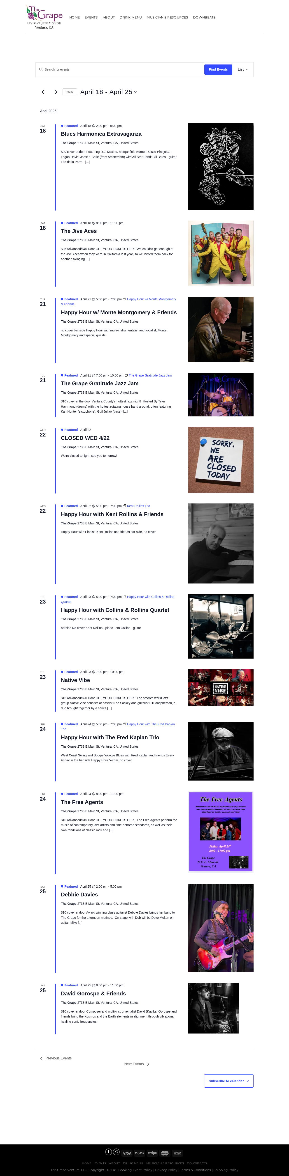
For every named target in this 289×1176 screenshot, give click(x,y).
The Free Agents (82, 802)
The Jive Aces (79, 231)
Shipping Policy (226, 1170)
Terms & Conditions (195, 1170)
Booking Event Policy (135, 1170)
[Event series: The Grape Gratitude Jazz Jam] (148, 375)
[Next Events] (56, 92)
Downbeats (204, 17)
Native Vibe (75, 680)
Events (91, 17)
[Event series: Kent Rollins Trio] (136, 506)
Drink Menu (131, 17)
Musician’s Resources (167, 17)
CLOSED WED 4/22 (85, 438)
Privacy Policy (166, 1170)
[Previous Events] (43, 92)
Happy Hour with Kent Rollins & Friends (112, 514)
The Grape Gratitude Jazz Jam (100, 383)
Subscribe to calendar (226, 1081)
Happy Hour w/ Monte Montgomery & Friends (119, 312)
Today (69, 91)
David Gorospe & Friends (93, 993)
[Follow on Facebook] (108, 1151)
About (109, 17)
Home (74, 17)
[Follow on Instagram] (116, 1151)
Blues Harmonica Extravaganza (101, 134)
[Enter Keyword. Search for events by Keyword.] (120, 69)
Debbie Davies (79, 894)
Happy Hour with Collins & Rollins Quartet (115, 610)
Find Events (218, 69)
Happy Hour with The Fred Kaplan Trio (110, 737)
